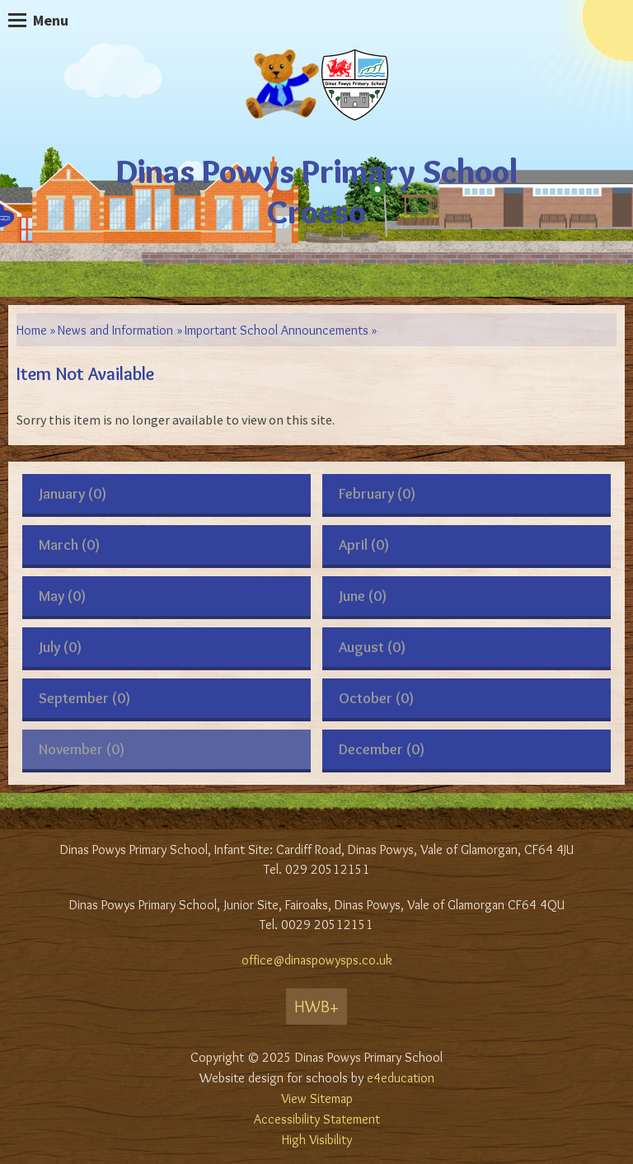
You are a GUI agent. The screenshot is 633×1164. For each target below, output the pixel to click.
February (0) (377, 494)
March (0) (69, 545)
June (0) (363, 596)
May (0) (62, 596)
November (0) (81, 749)
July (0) (60, 647)
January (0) (72, 494)
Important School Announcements (276, 330)
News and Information (115, 330)
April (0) (364, 545)
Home (31, 330)
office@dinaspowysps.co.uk (316, 960)
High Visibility (317, 1140)
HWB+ (316, 1006)
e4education (400, 1078)
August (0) (372, 647)
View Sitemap (317, 1098)
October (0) (376, 698)
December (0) (381, 749)
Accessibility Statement (317, 1119)
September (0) (84, 698)
